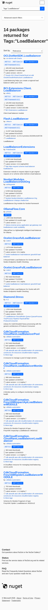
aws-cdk (18, 350)
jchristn (8, 212)
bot (27, 200)
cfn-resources (16, 353)
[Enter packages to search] (21, 9)
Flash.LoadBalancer (16, 119)
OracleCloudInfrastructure (13, 77)
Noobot (8, 198)
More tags (9, 355)
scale (15, 227)
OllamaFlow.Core (14, 209)
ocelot (8, 254)
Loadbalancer (28, 77)
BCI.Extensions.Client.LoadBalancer (18, 89)
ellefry (8, 93)
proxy (19, 225)
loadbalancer (8, 168)
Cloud (16, 75)
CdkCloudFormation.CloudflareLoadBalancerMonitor (23, 365)
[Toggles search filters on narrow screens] (42, 18)
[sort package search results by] (27, 51)
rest (40, 225)
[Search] (42, 9)
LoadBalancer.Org (30, 198)
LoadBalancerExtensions (19, 147)
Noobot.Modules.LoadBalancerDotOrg (17, 180)
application (25, 225)
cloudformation (26, 350)
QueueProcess (36, 316)
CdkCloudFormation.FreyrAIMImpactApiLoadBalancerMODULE (23, 402)
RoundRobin (20, 316)
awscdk (11, 350)
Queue (28, 316)
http (7, 166)
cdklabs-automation (13, 337)
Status (5, 558)
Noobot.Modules (17, 198)
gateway (35, 225)
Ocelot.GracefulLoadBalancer (22, 238)
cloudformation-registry (30, 353)
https (10, 166)
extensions (39, 350)
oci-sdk (31, 75)
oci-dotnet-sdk (11, 58)
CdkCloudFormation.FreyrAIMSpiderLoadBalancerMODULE (23, 474)
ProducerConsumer (11, 321)
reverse (13, 225)
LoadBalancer (22, 110)
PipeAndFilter (24, 319)
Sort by (7, 50)
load (26, 166)
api (31, 225)
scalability (21, 227)
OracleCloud (23, 75)
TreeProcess (8, 319)
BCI (7, 110)
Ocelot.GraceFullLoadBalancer (23, 267)
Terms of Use (28, 598)
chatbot (23, 200)
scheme (22, 166)
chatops (17, 200)
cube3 (8, 241)
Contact (6, 549)
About (19, 598)
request (15, 166)
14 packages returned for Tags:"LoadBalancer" (23, 35)
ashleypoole (10, 184)
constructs (7, 353)
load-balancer (25, 254)
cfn (33, 350)
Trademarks (16, 600)
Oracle (19, 58)
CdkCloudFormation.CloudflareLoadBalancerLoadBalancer (23, 438)
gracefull (34, 254)
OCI (12, 75)
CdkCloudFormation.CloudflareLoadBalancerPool (22, 332)
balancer (32, 166)
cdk (7, 350)
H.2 (7, 299)
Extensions (13, 110)
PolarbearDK (11, 149)
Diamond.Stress (14, 297)
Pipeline (16, 319)
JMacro (9, 121)
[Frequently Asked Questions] (4, 568)
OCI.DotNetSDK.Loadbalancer (22, 56)
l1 (4, 355)
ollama (8, 225)
